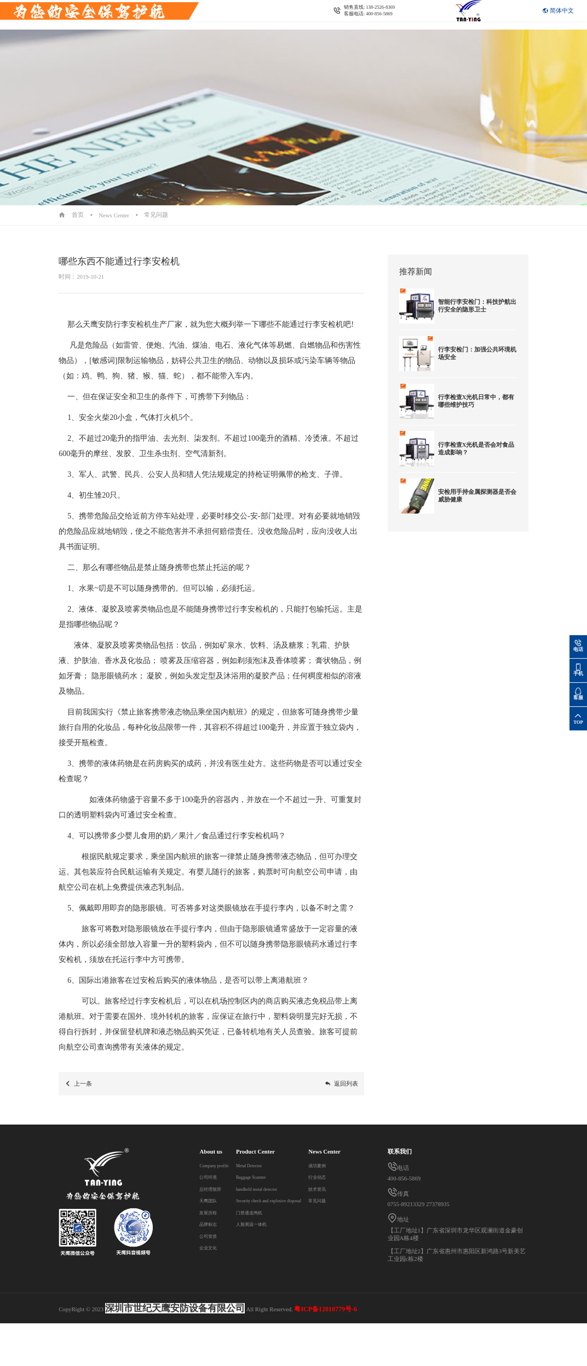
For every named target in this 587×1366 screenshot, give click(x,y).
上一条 (78, 1084)
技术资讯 (211, 1293)
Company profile (219, 1165)
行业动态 (211, 1281)
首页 (78, 214)
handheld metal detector (279, 1188)
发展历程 (211, 1212)
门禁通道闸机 (269, 1212)
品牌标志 (211, 1223)
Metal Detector (269, 1165)
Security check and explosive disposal (296, 1200)
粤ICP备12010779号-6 (325, 1352)
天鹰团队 (211, 1200)
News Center (169, 23)
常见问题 (156, 214)
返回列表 (341, 1084)
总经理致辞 (214, 1188)
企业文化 (211, 1247)
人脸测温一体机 (272, 1223)
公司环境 (211, 1176)
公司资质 (211, 1235)
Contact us (206, 23)
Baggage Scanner (271, 1176)
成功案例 (211, 1270)
